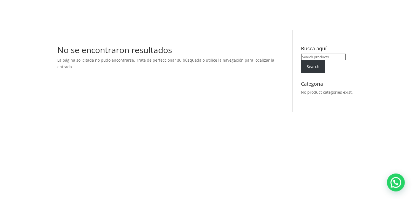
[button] (398, 188)
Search (313, 66)
